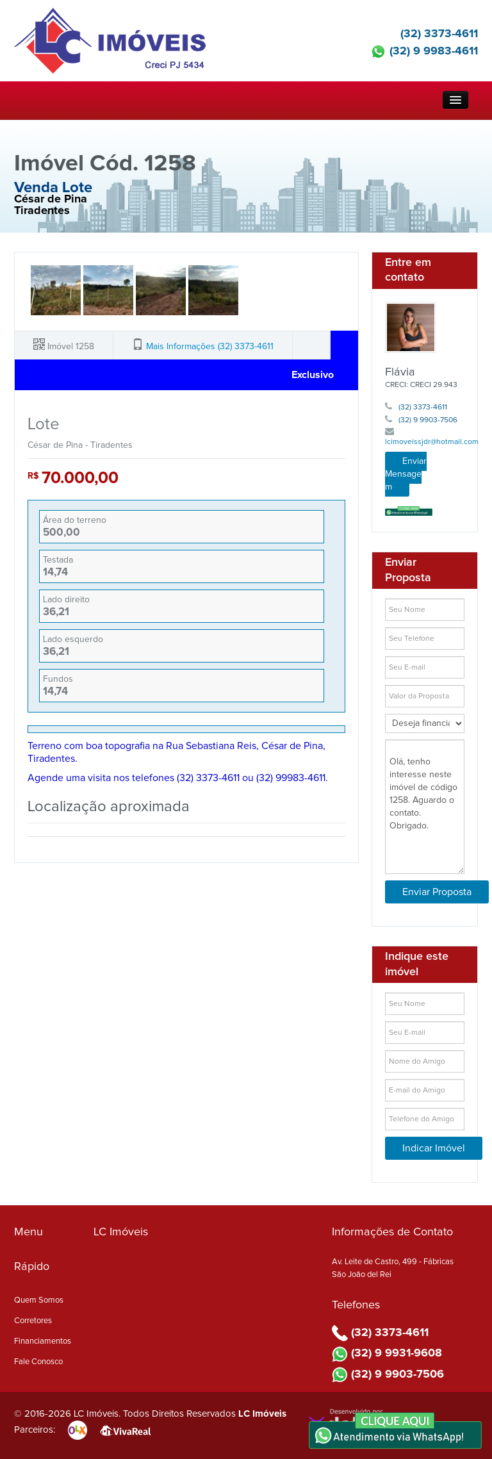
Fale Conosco (38, 1362)
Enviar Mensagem (406, 474)
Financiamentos (42, 1341)
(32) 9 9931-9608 (387, 1353)
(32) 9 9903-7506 (421, 420)
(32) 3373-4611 (429, 34)
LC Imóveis (262, 1414)
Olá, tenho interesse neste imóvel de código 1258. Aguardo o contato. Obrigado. (424, 806)
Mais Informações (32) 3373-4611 (210, 346)
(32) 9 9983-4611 (424, 51)
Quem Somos (38, 1300)
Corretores (33, 1321)
